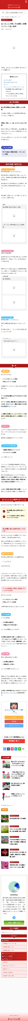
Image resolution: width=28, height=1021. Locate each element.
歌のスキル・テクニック (9, 965)
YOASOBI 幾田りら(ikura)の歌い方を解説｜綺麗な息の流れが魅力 (18, 842)
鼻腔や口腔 (9, 404)
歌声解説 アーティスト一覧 (9, 943)
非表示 (16, 76)
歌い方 (6, 84)
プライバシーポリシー (14, 1015)
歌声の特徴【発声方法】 (11, 82)
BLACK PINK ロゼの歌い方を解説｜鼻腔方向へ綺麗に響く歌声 (18, 855)
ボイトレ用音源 (8, 956)
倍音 (8, 195)
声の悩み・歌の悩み (8, 972)
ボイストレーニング (9, 953)
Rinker (16, 712)
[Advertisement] (14, 992)
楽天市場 (14, 721)
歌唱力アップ (6, 969)
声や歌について (8, 959)
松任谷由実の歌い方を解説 (18, 818)
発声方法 (5, 962)
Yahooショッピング (14, 725)
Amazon (14, 717)
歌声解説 (6, 940)
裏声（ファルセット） (12, 319)
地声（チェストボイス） (14, 171)
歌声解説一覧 (14, 741)
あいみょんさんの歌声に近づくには (14, 87)
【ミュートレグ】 (14, 7)
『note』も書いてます (14, 922)
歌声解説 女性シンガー (7, 805)
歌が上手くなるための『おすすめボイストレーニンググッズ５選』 (18, 763)
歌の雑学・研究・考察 (8, 975)
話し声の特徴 (7, 80)
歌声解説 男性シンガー (8, 947)
